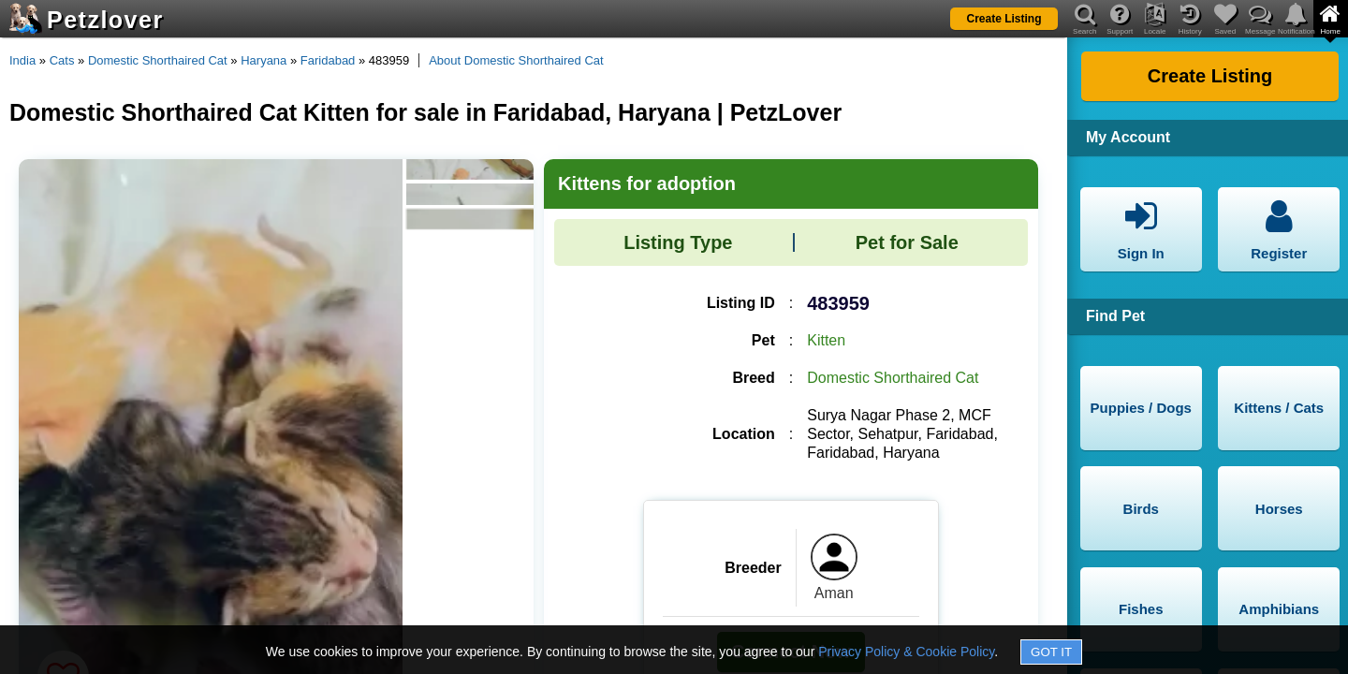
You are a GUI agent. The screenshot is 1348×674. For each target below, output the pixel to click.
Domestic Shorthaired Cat (157, 60)
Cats (62, 60)
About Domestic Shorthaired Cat (516, 60)
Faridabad (328, 60)
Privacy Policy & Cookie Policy (906, 651)
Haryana (263, 60)
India (22, 60)
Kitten (826, 340)
